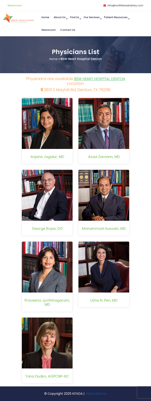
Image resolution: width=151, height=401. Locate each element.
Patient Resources (115, 17)
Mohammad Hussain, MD (104, 228)
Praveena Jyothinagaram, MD (47, 302)
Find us (74, 17)
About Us (59, 17)
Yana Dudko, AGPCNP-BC (47, 376)
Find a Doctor (96, 393)
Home (45, 17)
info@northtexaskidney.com (125, 5)
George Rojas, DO (47, 228)
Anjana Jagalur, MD (47, 156)
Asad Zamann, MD (104, 156)
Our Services (91, 17)
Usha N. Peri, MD (103, 300)
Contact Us (67, 30)
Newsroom (15, 5)
